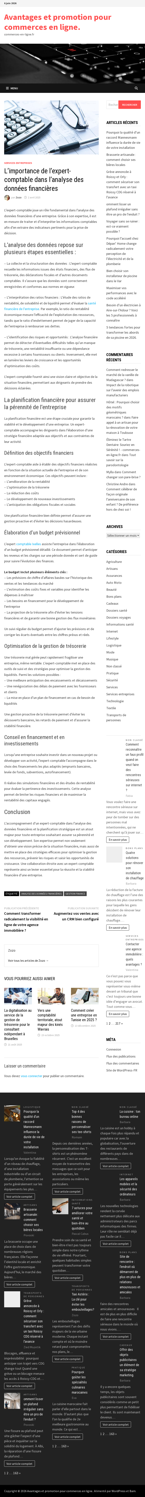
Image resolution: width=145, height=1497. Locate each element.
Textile (111, 708)
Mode (110, 652)
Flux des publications (121, 1056)
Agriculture (114, 561)
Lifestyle (112, 638)
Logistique (113, 645)
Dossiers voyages (118, 617)
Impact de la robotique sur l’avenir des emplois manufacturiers (122, 390)
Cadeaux (112, 603)
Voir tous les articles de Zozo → (28, 960)
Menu (12, 88)
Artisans (112, 568)
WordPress (119, 1491)
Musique (112, 659)
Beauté (111, 589)
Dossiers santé (116, 610)
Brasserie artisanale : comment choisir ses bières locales (121, 159)
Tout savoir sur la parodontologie (121, 460)
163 (15, 1473)
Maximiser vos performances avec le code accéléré (121, 293)
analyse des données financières (41, 893)
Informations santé (120, 624)
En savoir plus (118, 839)
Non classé (114, 666)
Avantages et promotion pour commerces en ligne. (57, 22)
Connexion (113, 1049)
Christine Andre (117, 484)
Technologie (115, 701)
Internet (112, 631)
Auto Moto (114, 582)
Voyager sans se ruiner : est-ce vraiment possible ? (122, 226)
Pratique (112, 673)
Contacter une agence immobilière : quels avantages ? (134, 954)
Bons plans (114, 596)
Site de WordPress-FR (121, 1070)
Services (112, 687)
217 (117, 1023)
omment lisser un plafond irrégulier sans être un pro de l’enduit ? (123, 209)
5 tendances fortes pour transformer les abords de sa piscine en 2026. (123, 332)
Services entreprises (18, 163)
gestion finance (75, 893)
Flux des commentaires (122, 1063)
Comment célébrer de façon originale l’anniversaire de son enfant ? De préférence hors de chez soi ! (122, 499)
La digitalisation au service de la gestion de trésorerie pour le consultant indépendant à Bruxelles (18, 1024)
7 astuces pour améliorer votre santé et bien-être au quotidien (82, 1218)
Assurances (114, 575)
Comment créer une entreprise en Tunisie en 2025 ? (84, 1015)
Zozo (19, 197)
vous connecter (31, 1076)
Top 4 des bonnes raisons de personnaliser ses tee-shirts (81, 1122)
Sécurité (112, 680)
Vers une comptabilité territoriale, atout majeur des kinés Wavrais (50, 1020)
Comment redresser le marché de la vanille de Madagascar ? (122, 375)
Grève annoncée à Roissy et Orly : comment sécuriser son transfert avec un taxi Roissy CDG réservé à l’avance (34, 1321)
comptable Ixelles (28, 544)
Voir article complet (19, 1196)
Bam (133, 1491)
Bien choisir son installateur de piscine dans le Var (121, 276)
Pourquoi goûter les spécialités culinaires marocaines (80, 1382)
